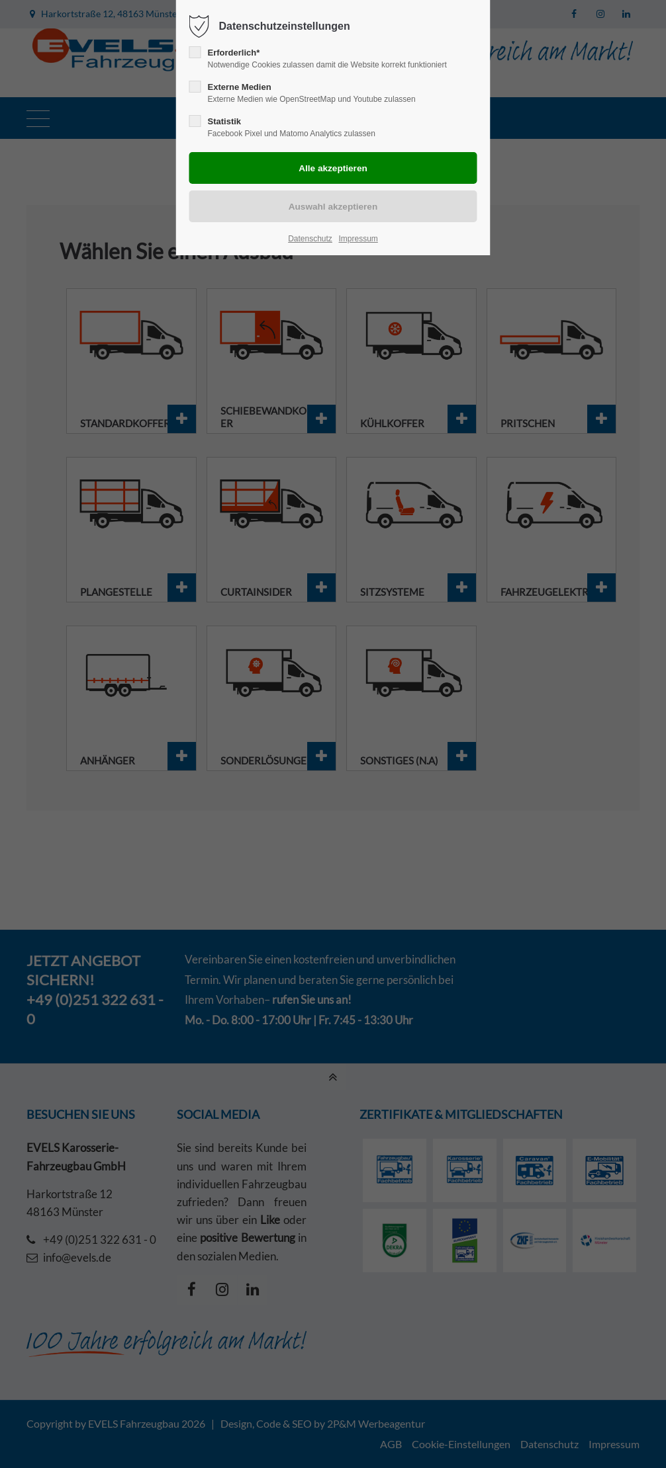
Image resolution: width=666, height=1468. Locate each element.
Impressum (357, 238)
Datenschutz (310, 238)
